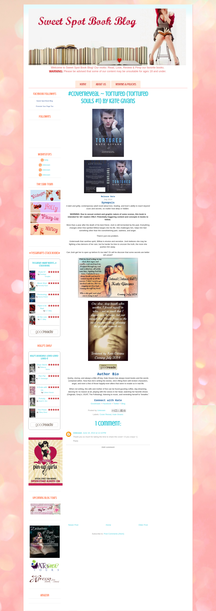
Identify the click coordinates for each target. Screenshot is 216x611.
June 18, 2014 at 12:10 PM (94, 433)
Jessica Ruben (43, 297)
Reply (75, 441)
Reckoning (41, 294)
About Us (101, 84)
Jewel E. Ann (43, 401)
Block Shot (42, 283)
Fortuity (42, 398)
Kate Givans (117, 414)
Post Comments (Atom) (114, 534)
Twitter (116, 403)
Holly (46, 160)
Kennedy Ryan (43, 285)
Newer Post (73, 525)
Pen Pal (42, 376)
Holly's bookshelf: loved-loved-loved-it (44, 357)
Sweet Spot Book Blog (44, 101)
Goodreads (95, 403)
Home (83, 84)
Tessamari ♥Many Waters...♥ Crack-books (44, 264)
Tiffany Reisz (43, 412)
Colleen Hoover (49, 392)
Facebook (107, 403)
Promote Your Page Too (44, 106)
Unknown (77, 433)
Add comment (108, 447)
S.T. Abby (48, 311)
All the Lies (42, 317)
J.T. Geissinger (43, 378)
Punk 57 (42, 272)
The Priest (42, 410)
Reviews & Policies (126, 84)
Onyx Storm (42, 365)
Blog (123, 403)
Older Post (143, 525)
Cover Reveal (105, 414)
